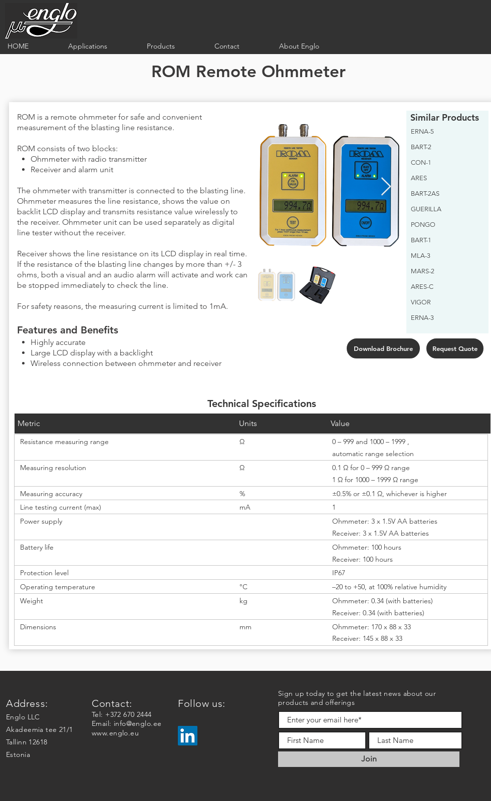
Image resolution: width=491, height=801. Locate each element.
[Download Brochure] (383, 348)
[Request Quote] (454, 348)
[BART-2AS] (444, 193)
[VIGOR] (444, 302)
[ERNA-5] (444, 131)
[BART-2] (444, 147)
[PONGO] (444, 224)
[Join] (368, 759)
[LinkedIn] (187, 735)
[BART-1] (444, 240)
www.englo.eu (115, 732)
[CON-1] (444, 162)
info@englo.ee (137, 723)
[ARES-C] (444, 286)
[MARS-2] (444, 271)
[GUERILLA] (444, 209)
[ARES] (444, 178)
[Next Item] (386, 187)
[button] (100, 46)
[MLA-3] (444, 255)
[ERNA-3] (444, 317)
